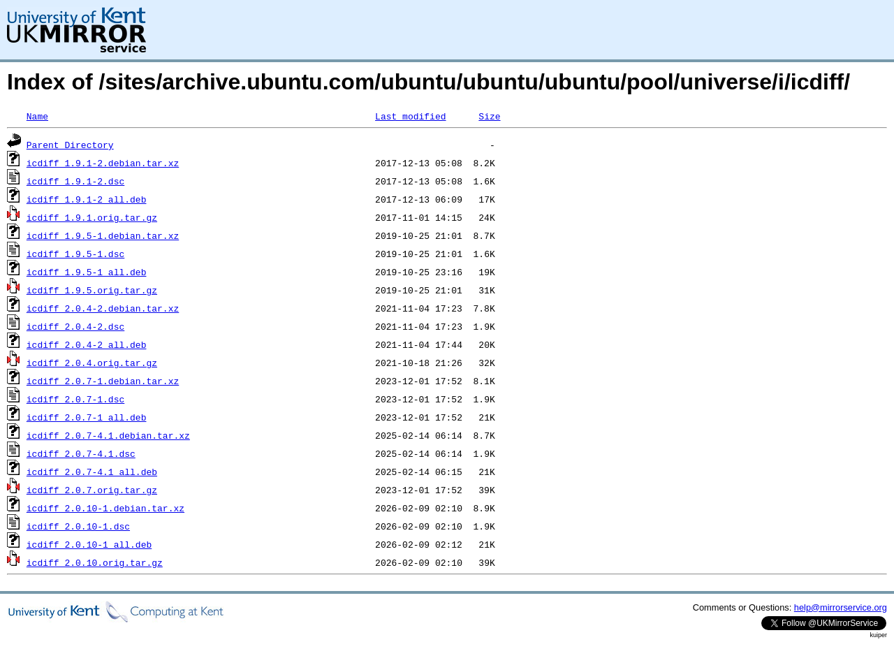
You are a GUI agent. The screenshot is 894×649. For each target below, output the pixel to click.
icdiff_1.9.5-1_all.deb (87, 271)
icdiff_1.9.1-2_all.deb (87, 199)
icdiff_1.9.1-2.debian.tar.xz (103, 162)
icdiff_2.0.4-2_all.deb (87, 344)
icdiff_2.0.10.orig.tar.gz (95, 562)
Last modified (410, 116)
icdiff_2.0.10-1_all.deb (89, 544)
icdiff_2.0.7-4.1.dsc (81, 453)
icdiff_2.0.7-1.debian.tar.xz (103, 380)
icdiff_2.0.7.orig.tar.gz (92, 489)
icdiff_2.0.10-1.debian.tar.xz (105, 508)
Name (37, 116)
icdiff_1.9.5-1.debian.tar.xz (103, 235)
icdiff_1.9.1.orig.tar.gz (92, 217)
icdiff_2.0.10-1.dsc (78, 526)
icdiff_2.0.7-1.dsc (75, 399)
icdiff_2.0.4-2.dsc (75, 326)
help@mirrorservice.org (840, 607)
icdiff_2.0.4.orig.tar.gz (92, 362)
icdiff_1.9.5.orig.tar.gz (92, 290)
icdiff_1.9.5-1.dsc (75, 253)
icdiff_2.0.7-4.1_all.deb (92, 471)
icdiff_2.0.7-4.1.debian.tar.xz (108, 435)
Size (489, 116)
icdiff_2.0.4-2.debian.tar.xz (103, 308)
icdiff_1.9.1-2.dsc (75, 181)
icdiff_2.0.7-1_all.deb (87, 417)
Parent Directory (70, 144)
